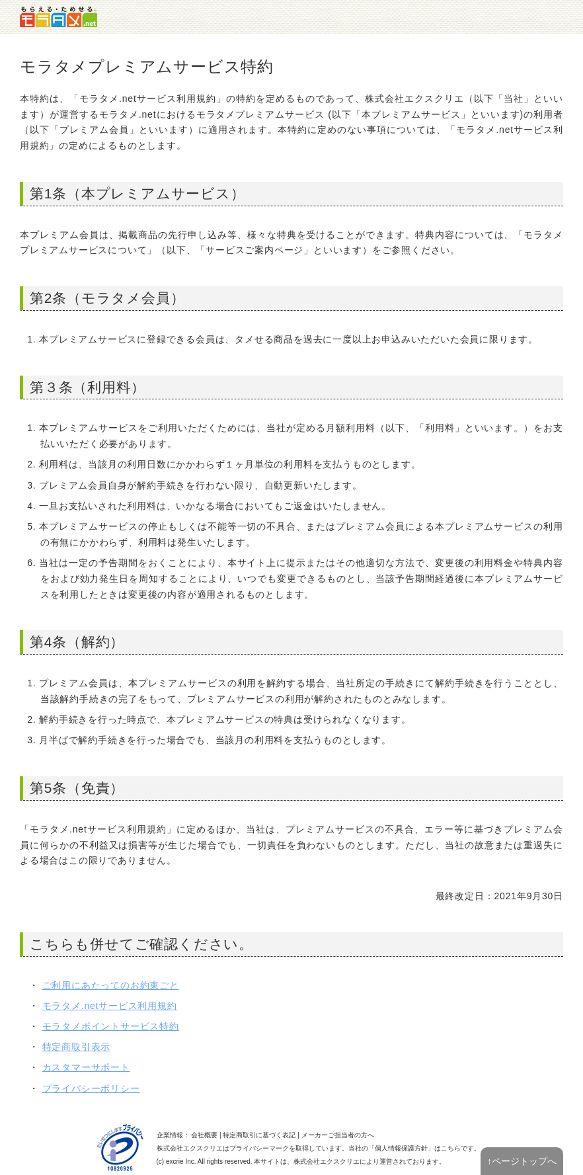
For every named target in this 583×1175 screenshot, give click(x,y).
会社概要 (204, 1135)
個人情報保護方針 (401, 1148)
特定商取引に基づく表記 (259, 1135)
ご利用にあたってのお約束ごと (110, 985)
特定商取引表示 (76, 1046)
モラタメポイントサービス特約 (110, 1026)
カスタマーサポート (86, 1067)
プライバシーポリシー (91, 1088)
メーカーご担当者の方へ (337, 1135)
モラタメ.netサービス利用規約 (109, 1005)
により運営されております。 (369, 1161)
